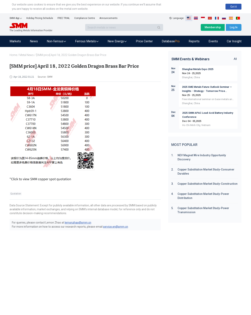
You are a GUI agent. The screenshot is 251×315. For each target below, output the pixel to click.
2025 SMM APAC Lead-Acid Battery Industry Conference (207, 114)
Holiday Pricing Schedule (39, 18)
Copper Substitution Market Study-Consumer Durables (206, 171)
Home (13, 55)
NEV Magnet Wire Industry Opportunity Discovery (202, 157)
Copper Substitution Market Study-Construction (208, 183)
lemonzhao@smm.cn (78, 222)
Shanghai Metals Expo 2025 (197, 69)
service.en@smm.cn (115, 226)
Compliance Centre (84, 18)
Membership (213, 27)
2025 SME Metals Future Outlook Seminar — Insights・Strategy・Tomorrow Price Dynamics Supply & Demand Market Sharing (207, 89)
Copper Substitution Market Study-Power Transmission (203, 210)
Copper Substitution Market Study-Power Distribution (203, 196)
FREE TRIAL (63, 18)
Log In (234, 27)
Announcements (108, 18)
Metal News (26, 55)
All (235, 59)
